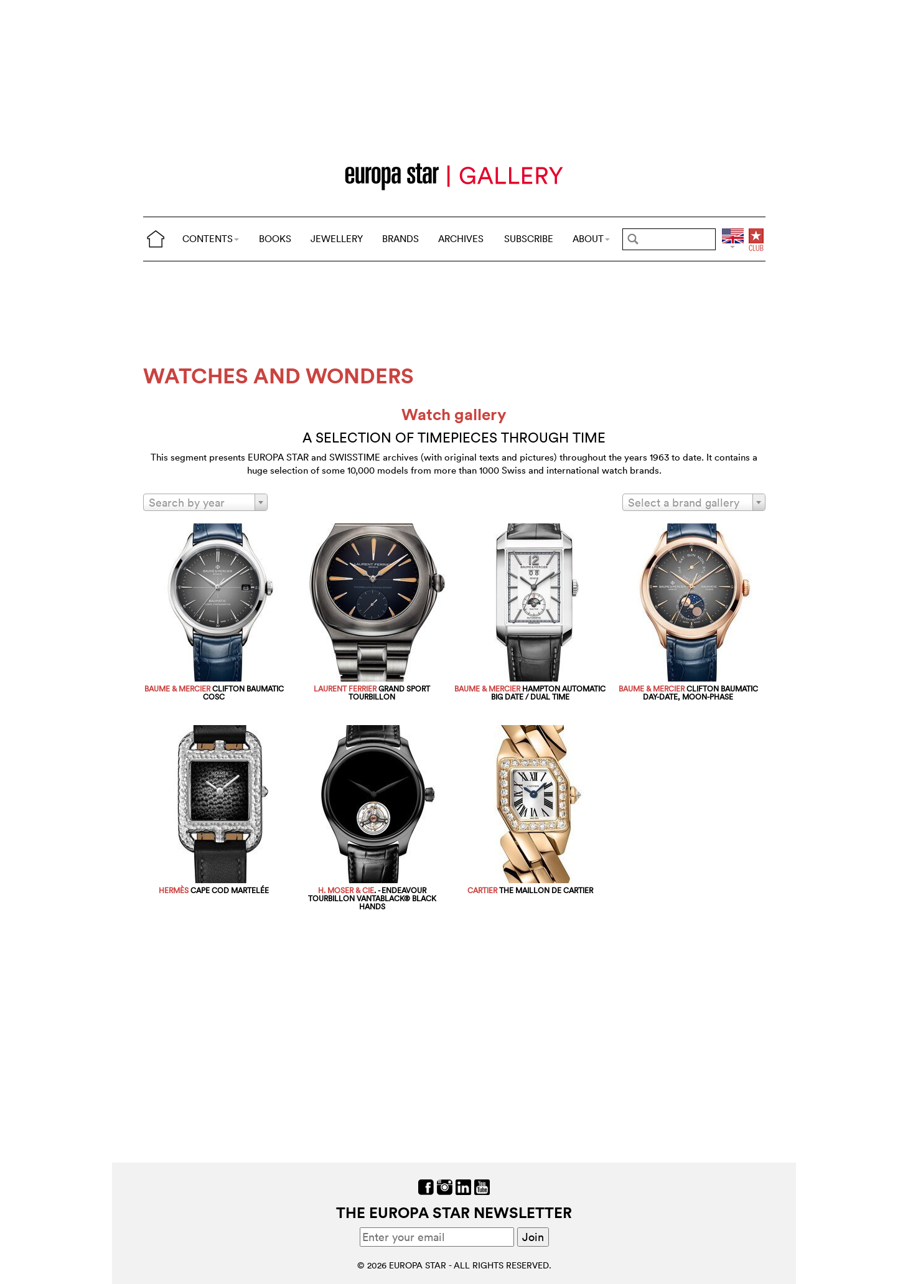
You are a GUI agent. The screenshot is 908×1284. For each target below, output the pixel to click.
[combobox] (205, 502)
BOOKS (275, 239)
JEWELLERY (337, 239)
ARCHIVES (461, 239)
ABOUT (591, 239)
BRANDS (400, 239)
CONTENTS (210, 239)
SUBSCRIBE (528, 239)
